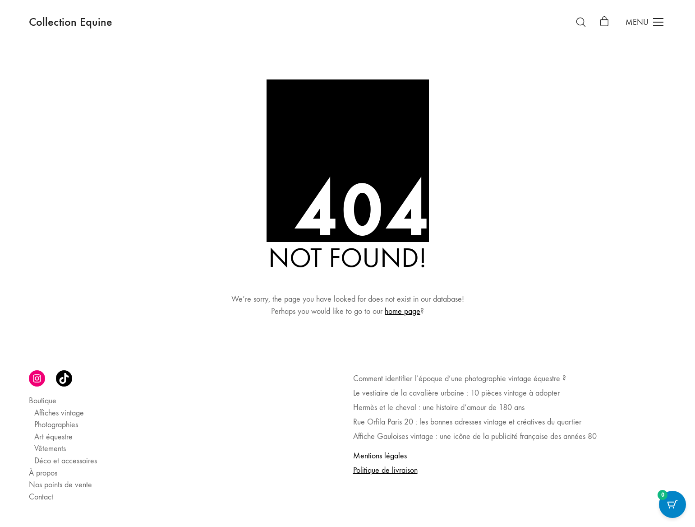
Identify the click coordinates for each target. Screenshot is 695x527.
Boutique (42, 401)
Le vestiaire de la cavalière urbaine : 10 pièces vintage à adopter (456, 393)
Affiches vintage (59, 413)
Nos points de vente (60, 485)
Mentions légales (380, 456)
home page (402, 311)
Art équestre (53, 437)
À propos (43, 473)
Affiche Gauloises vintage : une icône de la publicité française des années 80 (475, 436)
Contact (41, 497)
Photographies (56, 424)
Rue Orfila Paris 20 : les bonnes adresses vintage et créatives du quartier (467, 422)
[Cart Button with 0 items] (672, 504)
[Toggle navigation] (644, 22)
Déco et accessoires (65, 461)
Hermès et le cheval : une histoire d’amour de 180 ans (439, 407)
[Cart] (604, 22)
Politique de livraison (385, 470)
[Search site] (581, 22)
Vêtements (50, 448)
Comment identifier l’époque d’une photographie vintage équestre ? (459, 378)
